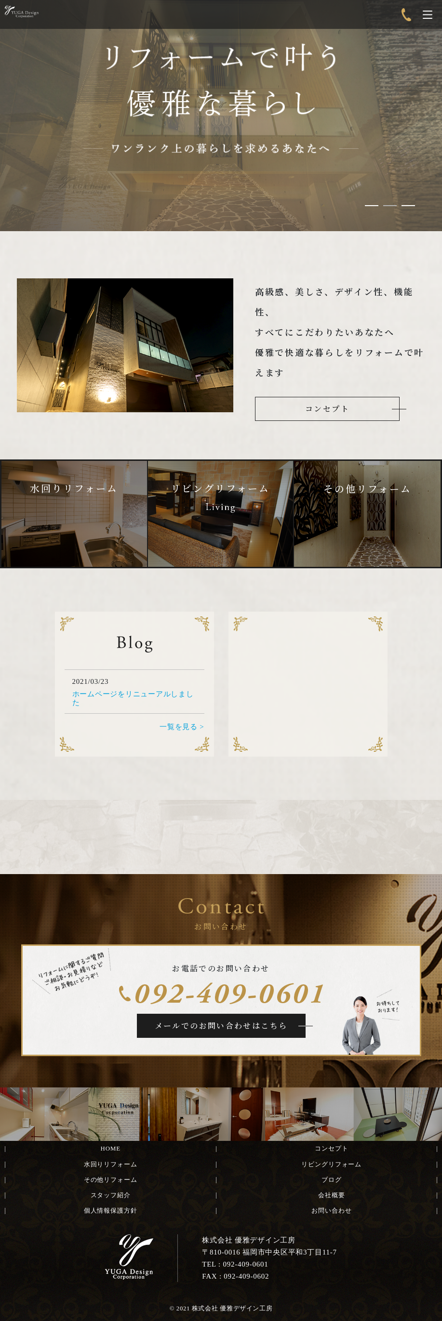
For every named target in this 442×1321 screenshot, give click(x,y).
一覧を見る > (182, 727)
